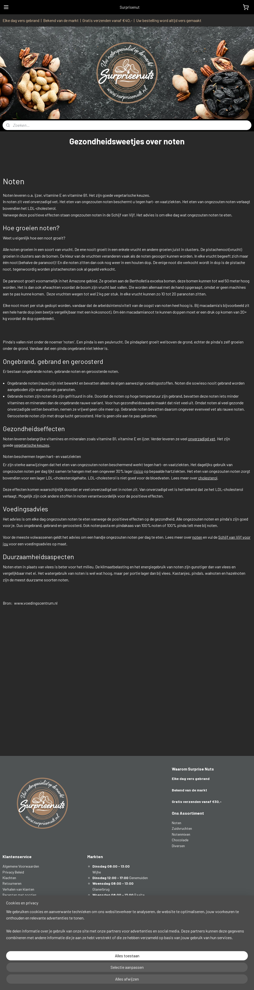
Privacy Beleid (13, 872)
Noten (176, 823)
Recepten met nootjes (20, 895)
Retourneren (12, 883)
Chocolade (180, 840)
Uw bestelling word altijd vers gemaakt (168, 20)
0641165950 (16, 923)
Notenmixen (181, 834)
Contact (9, 906)
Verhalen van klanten (18, 889)
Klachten (9, 878)
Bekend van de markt (61, 20)
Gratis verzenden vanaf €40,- (107, 20)
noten (197, 537)
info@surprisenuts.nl (22, 918)
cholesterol (207, 477)
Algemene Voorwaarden (21, 866)
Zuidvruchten (182, 828)
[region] (93, 967)
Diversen (178, 846)
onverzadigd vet (201, 438)
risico (138, 471)
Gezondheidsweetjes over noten (27, 901)
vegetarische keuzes (31, 445)
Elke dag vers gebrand (21, 20)
